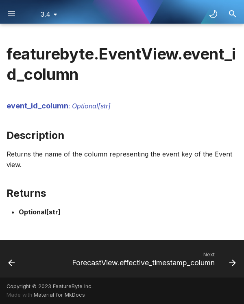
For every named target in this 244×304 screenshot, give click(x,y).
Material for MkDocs (59, 295)
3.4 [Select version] (45, 14)
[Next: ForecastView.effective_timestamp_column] (152, 259)
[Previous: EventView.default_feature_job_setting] (12, 259)
